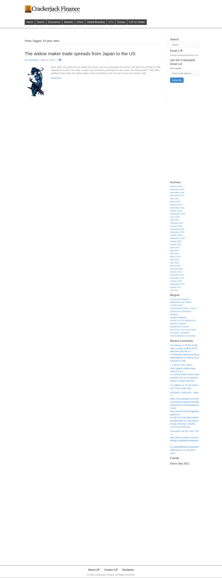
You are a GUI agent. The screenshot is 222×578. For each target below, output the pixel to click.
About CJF (94, 569)
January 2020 (176, 186)
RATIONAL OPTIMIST (180, 333)
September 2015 (177, 238)
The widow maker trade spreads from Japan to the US (80, 53)
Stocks (40, 22)
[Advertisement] (140, 9)
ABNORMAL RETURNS (180, 302)
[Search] (185, 44)
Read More (56, 78)
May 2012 (174, 259)
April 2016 (174, 220)
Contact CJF (111, 569)
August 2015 (175, 241)
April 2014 (174, 253)
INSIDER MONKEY (178, 317)
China (80, 22)
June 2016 (174, 217)
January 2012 (176, 272)
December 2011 (177, 275)
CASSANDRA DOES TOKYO (183, 308)
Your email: (176, 68)
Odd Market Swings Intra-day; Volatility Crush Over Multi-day (184, 424)
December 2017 (177, 195)
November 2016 (177, 208)
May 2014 (174, 250)
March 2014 (175, 256)
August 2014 (175, 244)
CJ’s (111, 22)
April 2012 (174, 263)
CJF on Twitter (137, 22)
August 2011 (175, 287)
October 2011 (176, 281)
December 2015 (177, 229)
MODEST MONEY (178, 323)
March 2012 (175, 266)
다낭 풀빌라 (175, 385)
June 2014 (174, 247)
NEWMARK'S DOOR (179, 327)
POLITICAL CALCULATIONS (183, 330)
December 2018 (177, 192)
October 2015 (176, 235)
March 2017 (175, 201)
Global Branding (96, 22)
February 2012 (176, 269)
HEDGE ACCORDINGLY (181, 311)
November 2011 (177, 278)
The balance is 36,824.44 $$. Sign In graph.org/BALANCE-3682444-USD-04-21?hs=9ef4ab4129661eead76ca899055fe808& (184, 351)
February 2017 (176, 205)
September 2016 (177, 214)
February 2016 (176, 223)
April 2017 (174, 198)
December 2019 (177, 189)
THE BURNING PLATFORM (182, 336)
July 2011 (174, 290)
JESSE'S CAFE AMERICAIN (183, 320)
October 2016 (176, 211)
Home (30, 22)
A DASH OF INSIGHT (179, 299)
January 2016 (176, 226)
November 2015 (177, 232)
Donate (121, 22)
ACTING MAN (176, 305)
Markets (68, 22)
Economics (54, 22)
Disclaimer (128, 569)
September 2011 (177, 284)
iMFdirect (174, 314)
